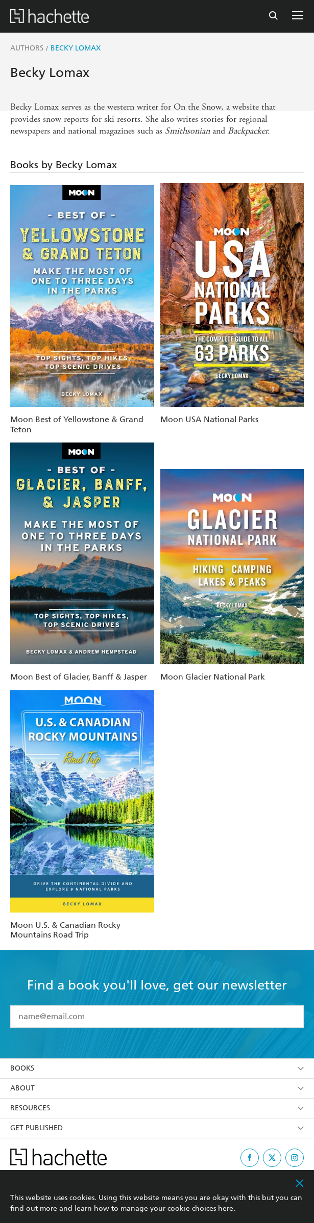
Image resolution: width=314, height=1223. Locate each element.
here (225, 1208)
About (157, 1088)
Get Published (157, 1128)
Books (157, 1068)
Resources (157, 1108)
